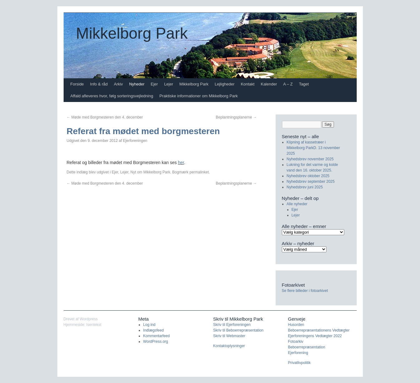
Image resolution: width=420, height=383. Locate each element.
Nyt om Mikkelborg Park (150, 172)
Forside (77, 84)
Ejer (154, 84)
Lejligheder (225, 84)
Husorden (296, 324)
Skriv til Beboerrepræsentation (238, 330)
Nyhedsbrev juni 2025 (305, 187)
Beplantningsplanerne (236, 117)
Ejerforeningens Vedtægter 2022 (315, 336)
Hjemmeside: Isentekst (82, 324)
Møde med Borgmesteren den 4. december (105, 117)
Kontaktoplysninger (229, 346)
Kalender (269, 84)
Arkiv (118, 84)
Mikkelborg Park (132, 33)
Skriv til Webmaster (229, 336)
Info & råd (99, 84)
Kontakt (247, 84)
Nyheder (136, 84)
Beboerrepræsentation (306, 347)
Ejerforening (298, 353)
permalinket (199, 172)
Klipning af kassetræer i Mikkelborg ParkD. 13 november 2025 (313, 148)
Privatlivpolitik (299, 363)
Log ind (149, 324)
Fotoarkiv (295, 341)
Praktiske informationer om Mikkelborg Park (198, 96)
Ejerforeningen (135, 140)
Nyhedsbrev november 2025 (310, 159)
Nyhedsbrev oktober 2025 (308, 176)
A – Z (287, 84)
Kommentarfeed (156, 336)
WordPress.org (155, 341)
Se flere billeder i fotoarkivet (305, 290)
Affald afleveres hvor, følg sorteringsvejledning (111, 96)
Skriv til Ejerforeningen (232, 324)
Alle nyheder (297, 204)
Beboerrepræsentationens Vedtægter (319, 330)
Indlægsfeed (153, 330)
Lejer (168, 84)
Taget (304, 84)
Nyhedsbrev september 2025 (311, 181)
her (181, 162)
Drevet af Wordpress (81, 319)
